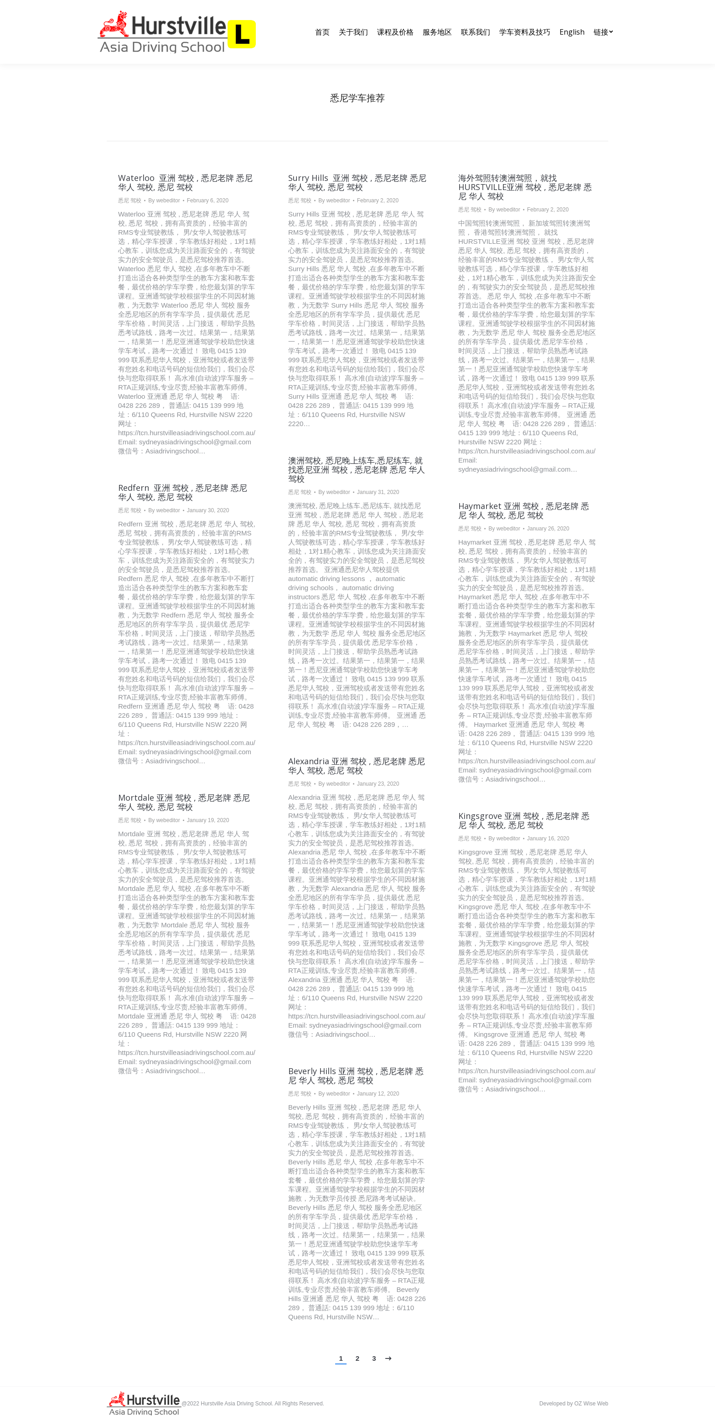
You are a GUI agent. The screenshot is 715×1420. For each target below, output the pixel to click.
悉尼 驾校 (129, 200)
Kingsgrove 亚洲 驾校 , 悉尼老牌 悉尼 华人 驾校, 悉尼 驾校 (524, 820)
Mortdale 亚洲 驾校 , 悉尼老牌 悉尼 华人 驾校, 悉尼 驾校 (184, 802)
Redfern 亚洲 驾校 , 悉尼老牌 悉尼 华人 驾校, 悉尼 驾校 (182, 492)
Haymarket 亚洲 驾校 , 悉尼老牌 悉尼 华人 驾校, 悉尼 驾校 (523, 510)
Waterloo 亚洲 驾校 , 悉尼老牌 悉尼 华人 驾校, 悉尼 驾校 (185, 182)
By (164, 200)
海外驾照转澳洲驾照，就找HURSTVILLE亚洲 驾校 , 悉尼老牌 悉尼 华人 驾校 (525, 187)
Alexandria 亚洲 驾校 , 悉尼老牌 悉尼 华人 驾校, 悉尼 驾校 (356, 765)
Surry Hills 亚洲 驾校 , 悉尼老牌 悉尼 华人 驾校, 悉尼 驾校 (357, 182)
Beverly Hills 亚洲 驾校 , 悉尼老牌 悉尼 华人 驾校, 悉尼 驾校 (356, 1075)
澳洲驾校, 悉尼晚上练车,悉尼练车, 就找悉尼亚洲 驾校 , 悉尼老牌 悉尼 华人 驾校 (356, 469)
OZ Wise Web (591, 1403)
